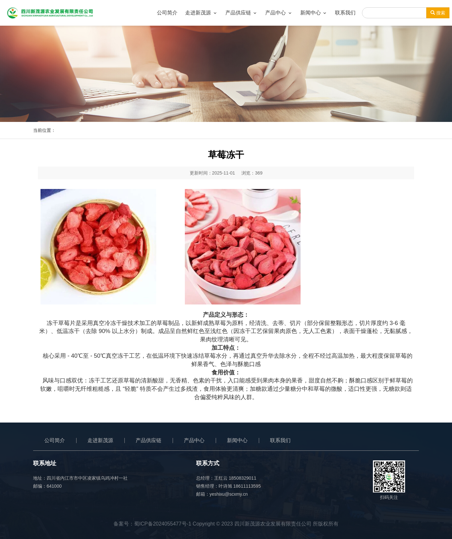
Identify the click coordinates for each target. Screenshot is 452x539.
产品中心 (194, 440)
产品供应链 (148, 440)
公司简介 (54, 440)
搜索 (437, 12)
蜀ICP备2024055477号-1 (162, 523)
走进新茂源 (100, 440)
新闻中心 (237, 440)
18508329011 (243, 478)
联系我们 (280, 440)
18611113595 (247, 486)
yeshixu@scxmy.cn (229, 494)
